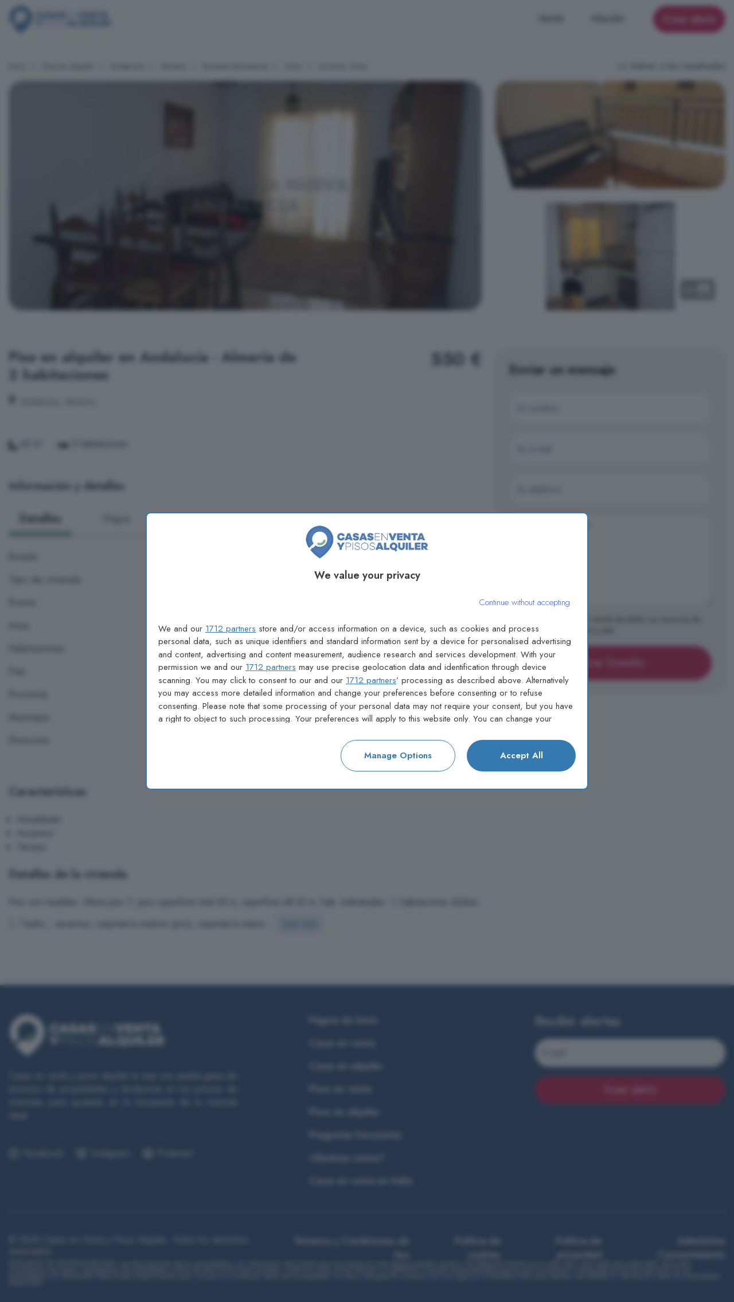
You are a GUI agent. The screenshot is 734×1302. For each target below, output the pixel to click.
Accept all (521, 755)
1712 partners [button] (230, 628)
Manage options (398, 755)
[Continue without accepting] (524, 602)
